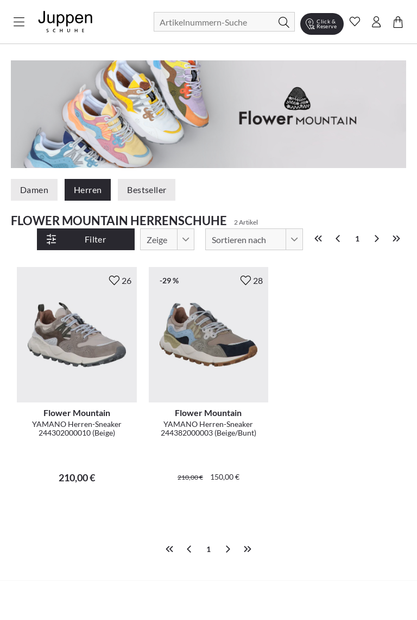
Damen (34, 189)
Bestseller (146, 189)
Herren (88, 189)
